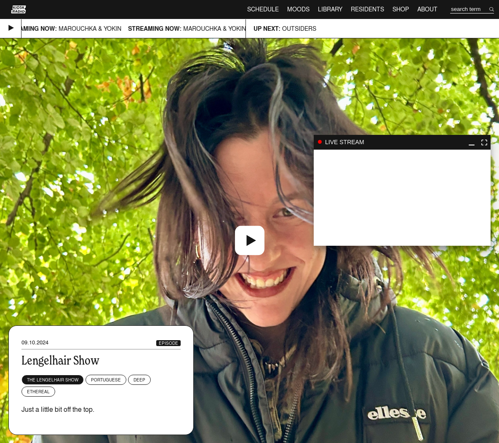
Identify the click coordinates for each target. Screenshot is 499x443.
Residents (367, 9)
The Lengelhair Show (52, 380)
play (402, 197)
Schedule (263, 9)
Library (330, 9)
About (427, 9)
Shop (400, 9)
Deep (139, 380)
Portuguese (106, 380)
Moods (298, 9)
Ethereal (38, 392)
